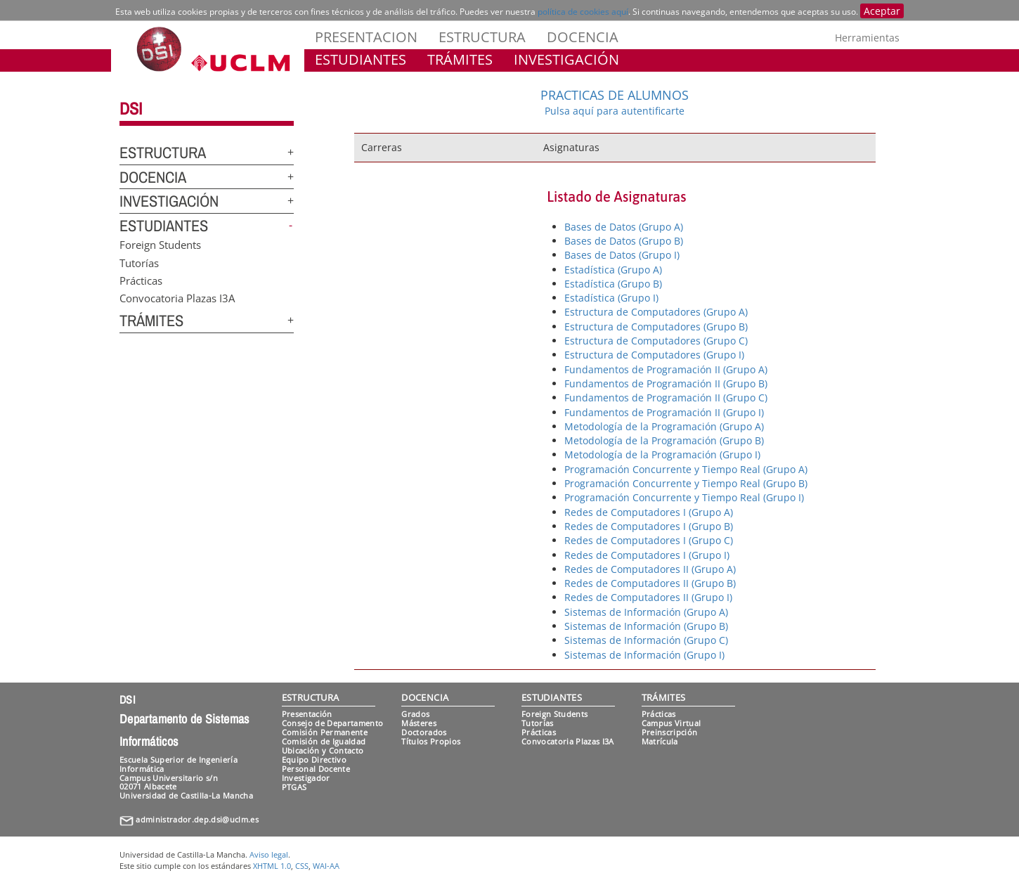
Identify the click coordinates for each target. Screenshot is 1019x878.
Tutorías (139, 262)
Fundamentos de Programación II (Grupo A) (665, 369)
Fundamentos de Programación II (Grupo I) (664, 412)
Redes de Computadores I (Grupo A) (648, 512)
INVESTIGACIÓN (566, 59)
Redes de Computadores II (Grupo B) (650, 583)
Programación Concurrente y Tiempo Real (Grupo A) (685, 469)
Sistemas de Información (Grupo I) (644, 654)
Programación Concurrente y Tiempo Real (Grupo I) (684, 497)
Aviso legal (268, 854)
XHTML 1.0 (272, 865)
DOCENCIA (582, 36)
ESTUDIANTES (360, 59)
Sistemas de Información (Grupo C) (646, 640)
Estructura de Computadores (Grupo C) (656, 340)
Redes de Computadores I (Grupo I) (646, 555)
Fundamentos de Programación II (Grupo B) (665, 383)
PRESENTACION (366, 36)
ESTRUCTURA (482, 36)
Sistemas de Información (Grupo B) (646, 626)
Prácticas (140, 280)
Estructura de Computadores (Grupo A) (656, 311)
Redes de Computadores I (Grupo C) (648, 540)
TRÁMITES (460, 59)
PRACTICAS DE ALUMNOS (614, 94)
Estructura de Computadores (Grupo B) (656, 326)
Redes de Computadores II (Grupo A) (650, 569)
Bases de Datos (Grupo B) (623, 240)
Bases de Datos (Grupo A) (623, 226)
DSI (130, 108)
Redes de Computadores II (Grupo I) (648, 597)
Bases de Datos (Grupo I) (622, 255)
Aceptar (882, 11)
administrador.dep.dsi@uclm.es (197, 819)
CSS (302, 865)
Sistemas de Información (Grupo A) (646, 612)
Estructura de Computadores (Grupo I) (654, 354)
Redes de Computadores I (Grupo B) (648, 526)
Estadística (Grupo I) (611, 297)
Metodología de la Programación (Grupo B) (664, 440)
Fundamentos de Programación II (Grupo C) (665, 397)
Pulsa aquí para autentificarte (614, 110)
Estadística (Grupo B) (613, 283)
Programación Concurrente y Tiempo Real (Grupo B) (685, 483)
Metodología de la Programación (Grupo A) (664, 426)
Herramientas (867, 37)
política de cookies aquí (583, 12)
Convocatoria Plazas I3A (177, 298)
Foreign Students (160, 245)
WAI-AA (326, 865)
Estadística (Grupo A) (613, 269)
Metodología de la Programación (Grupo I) (662, 454)
